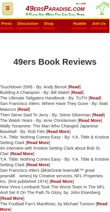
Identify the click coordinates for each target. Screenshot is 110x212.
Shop (48, 24)
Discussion (28, 24)
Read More (90, 120)
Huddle (79, 24)
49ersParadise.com (55, 8)
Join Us (99, 24)
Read (74, 87)
